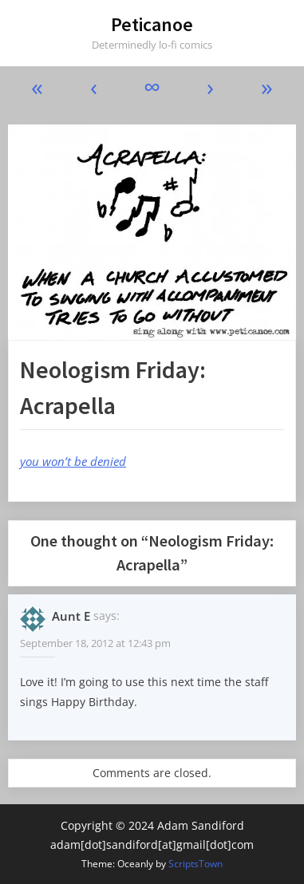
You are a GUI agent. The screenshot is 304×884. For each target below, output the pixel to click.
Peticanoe (152, 24)
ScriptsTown (195, 863)
